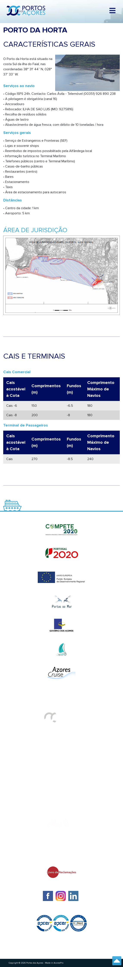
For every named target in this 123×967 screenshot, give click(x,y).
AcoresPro (58, 963)
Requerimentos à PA (24, 755)
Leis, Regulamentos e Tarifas (31, 806)
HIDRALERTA (18, 746)
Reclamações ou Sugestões (30, 781)
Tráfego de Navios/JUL (26, 738)
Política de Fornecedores (28, 772)
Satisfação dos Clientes (27, 763)
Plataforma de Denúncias (28, 789)
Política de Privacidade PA (29, 798)
